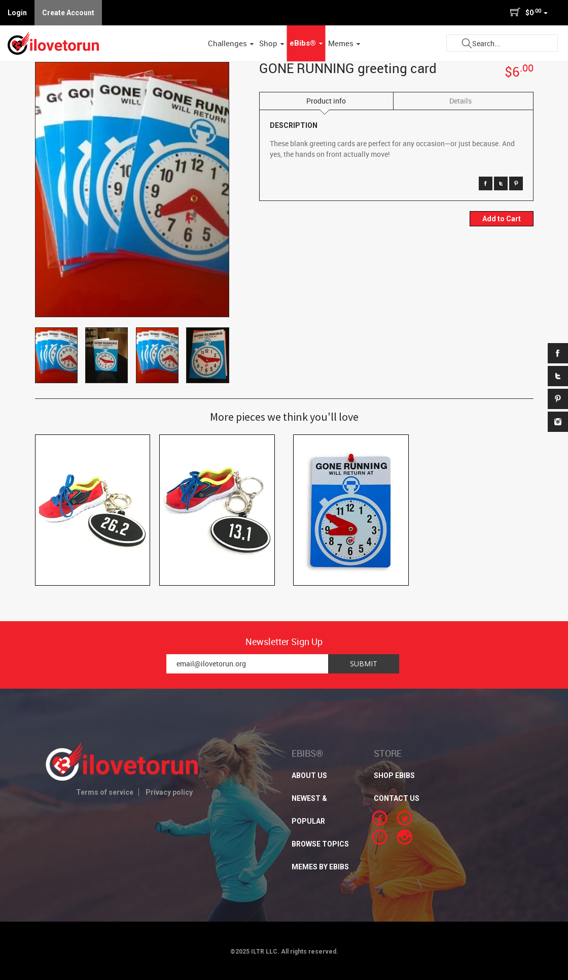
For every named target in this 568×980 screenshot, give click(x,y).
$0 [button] (529, 12)
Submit (466, 43)
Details (460, 101)
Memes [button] (344, 43)
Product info (326, 101)
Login (17, 13)
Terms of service (104, 792)
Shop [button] (272, 43)
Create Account (68, 13)
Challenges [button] (231, 43)
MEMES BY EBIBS (320, 867)
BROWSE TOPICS (320, 844)
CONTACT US (396, 798)
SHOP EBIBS (394, 775)
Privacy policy (169, 792)
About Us (309, 775)
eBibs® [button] (306, 43)
